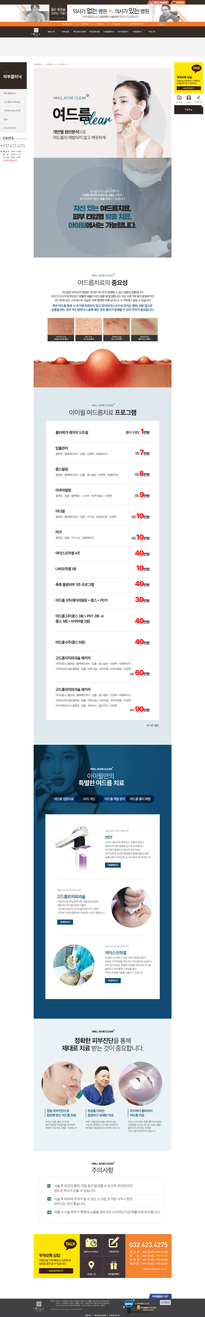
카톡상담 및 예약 (67, 24)
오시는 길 (100, 24)
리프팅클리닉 (123, 32)
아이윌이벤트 (116, 24)
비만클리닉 (137, 32)
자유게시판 (85, 24)
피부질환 (65, 32)
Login (161, 24)
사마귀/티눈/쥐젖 (12, 111)
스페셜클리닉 (108, 32)
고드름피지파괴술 (12, 102)
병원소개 (51, 32)
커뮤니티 (152, 32)
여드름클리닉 (10, 93)
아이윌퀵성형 (94, 32)
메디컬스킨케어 (80, 32)
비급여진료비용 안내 (136, 24)
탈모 (6, 119)
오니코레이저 (10, 128)
